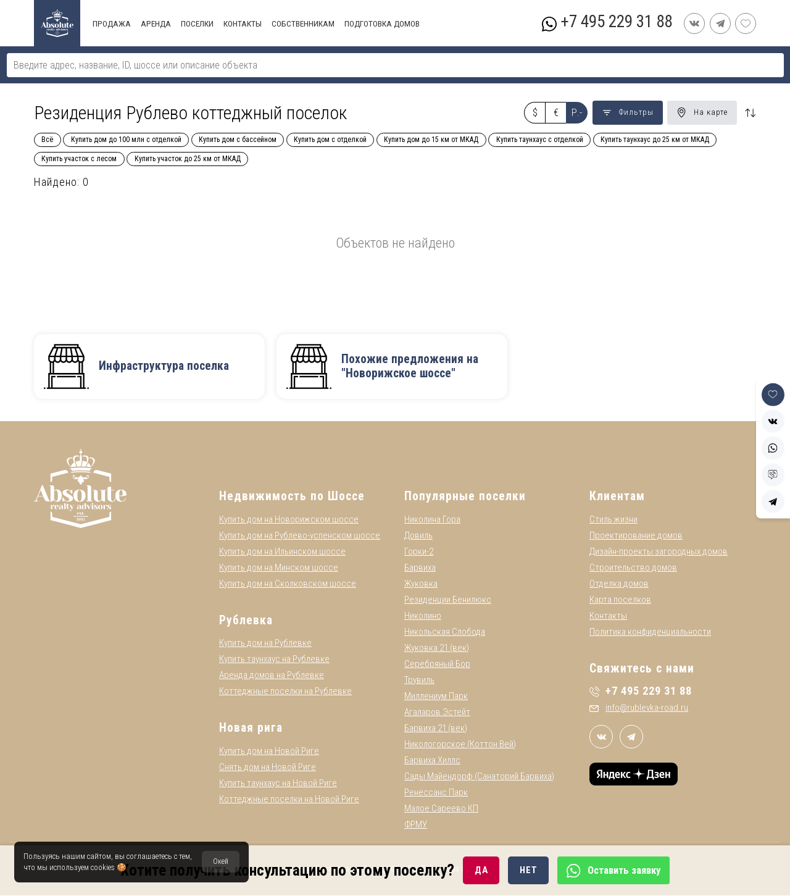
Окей (220, 861)
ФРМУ (415, 825)
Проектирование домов (636, 536)
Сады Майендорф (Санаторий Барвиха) (479, 776)
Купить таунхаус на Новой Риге (278, 783)
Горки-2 (418, 552)
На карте (702, 112)
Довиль (418, 536)
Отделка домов (619, 584)
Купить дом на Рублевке (265, 644)
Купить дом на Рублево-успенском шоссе (299, 536)
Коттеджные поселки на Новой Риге (289, 799)
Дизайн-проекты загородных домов (658, 552)
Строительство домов (633, 568)
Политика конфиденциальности (650, 632)
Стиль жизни (613, 519)
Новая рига (251, 729)
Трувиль (419, 680)
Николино (422, 616)
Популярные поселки (465, 497)
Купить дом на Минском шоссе (278, 568)
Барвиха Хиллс (432, 760)
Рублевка (246, 621)
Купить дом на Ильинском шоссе (282, 552)
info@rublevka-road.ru (638, 708)
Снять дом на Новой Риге (267, 767)
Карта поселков (620, 600)
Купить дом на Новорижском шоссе (289, 519)
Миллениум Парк (436, 696)
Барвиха (420, 568)
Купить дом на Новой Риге (269, 751)
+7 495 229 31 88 (616, 21)
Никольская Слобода (444, 632)
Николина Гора (432, 519)
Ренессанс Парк (436, 792)
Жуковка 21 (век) (436, 648)
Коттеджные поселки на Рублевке (285, 692)
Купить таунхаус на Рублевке (274, 660)
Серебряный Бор (437, 664)
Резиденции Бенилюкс (447, 600)
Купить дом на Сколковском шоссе (287, 584)
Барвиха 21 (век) (435, 728)
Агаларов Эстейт (437, 712)
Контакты (608, 616)
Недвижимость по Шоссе (292, 497)
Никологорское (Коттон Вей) (460, 744)
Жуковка (421, 584)
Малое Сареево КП (441, 808)
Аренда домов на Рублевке (271, 676)
